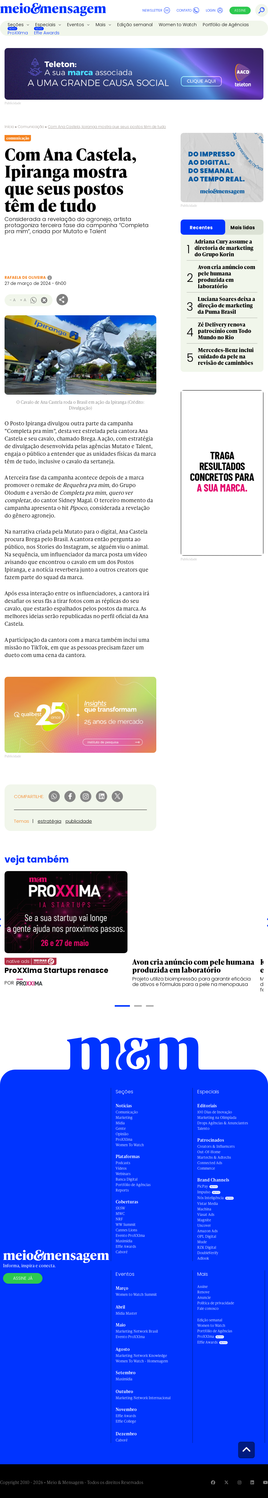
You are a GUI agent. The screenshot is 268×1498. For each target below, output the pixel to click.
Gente (121, 1128)
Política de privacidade (215, 1303)
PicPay (202, 1186)
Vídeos (121, 1168)
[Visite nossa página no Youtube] (265, 1482)
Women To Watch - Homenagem (142, 1361)
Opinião (122, 1133)
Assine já (22, 1278)
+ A (23, 300)
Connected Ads (209, 1162)
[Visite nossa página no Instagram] (239, 1482)
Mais (101, 25)
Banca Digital (126, 1179)
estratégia (49, 821)
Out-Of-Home (208, 1151)
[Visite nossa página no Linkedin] (252, 1482)
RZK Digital (206, 1247)
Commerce (206, 1168)
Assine (240, 10)
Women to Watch (178, 25)
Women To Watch (130, 1144)
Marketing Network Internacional (143, 1397)
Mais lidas (242, 227)
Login (214, 10)
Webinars (123, 1173)
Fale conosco (208, 1308)
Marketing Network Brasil (137, 1331)
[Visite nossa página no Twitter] (226, 1482)
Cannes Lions (126, 1230)
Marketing (124, 1117)
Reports (122, 1190)
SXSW (120, 1208)
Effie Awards (46, 33)
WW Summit (126, 1224)
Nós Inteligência (210, 1197)
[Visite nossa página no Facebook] (213, 1482)
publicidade (79, 821)
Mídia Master (126, 1313)
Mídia (120, 1123)
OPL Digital (206, 1236)
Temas (21, 821)
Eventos (76, 25)
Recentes (201, 227)
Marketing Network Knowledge (141, 1355)
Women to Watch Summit (136, 1294)
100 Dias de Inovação (214, 1112)
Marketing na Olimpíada (216, 1117)
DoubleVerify (207, 1252)
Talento (203, 1128)
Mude (202, 1241)
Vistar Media (207, 1203)
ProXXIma (18, 33)
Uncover (204, 1225)
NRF (119, 1219)
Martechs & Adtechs (214, 1157)
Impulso (203, 1192)
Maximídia (124, 1241)
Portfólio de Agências (226, 25)
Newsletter (156, 10)
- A (12, 300)
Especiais (46, 25)
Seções (16, 25)
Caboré (121, 1251)
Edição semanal (135, 25)
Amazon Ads (207, 1230)
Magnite (204, 1220)
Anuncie (204, 1297)
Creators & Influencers (216, 1146)
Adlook (203, 1258)
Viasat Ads (205, 1214)
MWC (120, 1213)
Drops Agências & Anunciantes (222, 1123)
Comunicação (31, 126)
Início (9, 126)
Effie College (126, 1421)
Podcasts (123, 1162)
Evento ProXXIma (130, 1235)
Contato (188, 10)
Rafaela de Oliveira (25, 277)
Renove (203, 1292)
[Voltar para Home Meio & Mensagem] (53, 10)
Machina (204, 1209)
